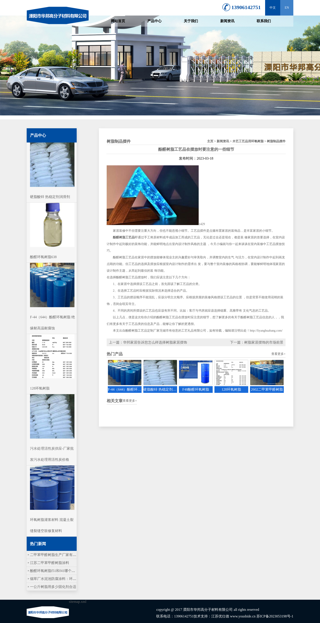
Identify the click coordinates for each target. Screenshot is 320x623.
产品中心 (154, 21)
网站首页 (118, 21)
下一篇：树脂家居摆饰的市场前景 (256, 342)
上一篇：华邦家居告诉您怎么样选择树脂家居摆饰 (148, 342)
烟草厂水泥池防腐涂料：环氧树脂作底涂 (62, 579)
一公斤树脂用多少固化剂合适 (53, 587)
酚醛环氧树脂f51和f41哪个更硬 (54, 571)
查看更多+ (278, 354)
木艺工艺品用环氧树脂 (248, 141)
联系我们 (264, 21)
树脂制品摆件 (276, 141)
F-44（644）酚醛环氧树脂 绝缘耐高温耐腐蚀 (52, 317)
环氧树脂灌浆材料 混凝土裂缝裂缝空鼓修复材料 (52, 520)
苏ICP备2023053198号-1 (274, 616)
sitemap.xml (77, 601)
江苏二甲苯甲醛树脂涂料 (49, 563)
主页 (210, 141)
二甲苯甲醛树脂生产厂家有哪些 (55, 555)
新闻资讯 (227, 21)
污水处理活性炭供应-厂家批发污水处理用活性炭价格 (52, 448)
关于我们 (191, 21)
